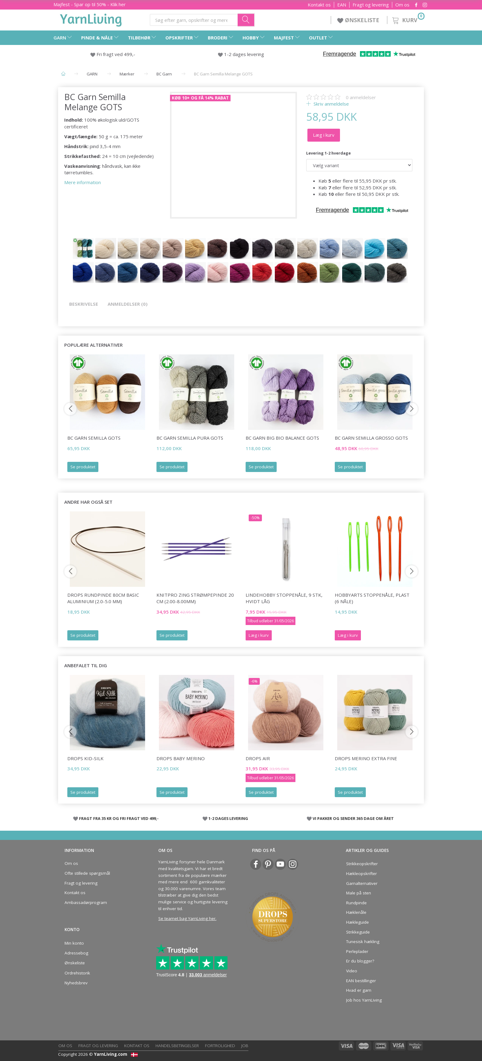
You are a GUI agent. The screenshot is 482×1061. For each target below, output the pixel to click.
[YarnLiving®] (91, 19)
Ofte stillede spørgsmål (87, 873)
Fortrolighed (220, 1045)
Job (244, 1045)
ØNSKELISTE (359, 20)
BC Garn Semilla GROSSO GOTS (371, 438)
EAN (341, 5)
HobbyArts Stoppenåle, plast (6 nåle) (372, 598)
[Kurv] (407, 19)
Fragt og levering (371, 5)
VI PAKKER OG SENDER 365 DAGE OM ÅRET (353, 818)
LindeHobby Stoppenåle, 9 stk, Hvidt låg (284, 598)
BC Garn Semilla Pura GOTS (189, 438)
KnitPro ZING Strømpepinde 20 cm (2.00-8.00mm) (195, 598)
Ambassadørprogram (86, 902)
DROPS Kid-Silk (85, 758)
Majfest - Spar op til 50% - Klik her (89, 4)
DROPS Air (258, 758)
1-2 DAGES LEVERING (228, 818)
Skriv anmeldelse (330, 104)
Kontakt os (319, 5)
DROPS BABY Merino (180, 758)
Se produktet (82, 467)
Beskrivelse (83, 304)
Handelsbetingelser (177, 1045)
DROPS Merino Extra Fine (366, 758)
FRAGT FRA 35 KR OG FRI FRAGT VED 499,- (119, 818)
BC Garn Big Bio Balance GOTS (282, 438)
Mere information (82, 182)
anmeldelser (361, 97)
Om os (402, 5)
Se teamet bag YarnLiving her (186, 918)
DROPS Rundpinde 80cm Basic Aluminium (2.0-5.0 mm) (103, 598)
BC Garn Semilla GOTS (93, 438)
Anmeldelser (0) (128, 304)
